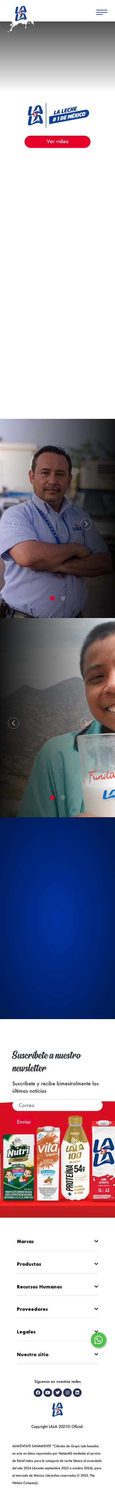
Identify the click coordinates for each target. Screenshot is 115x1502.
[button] (86, 523)
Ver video (58, 141)
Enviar (24, 1121)
